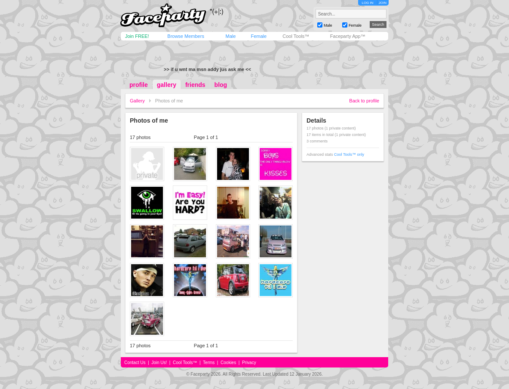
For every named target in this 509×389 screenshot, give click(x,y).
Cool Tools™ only (349, 154)
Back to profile (364, 100)
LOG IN (367, 3)
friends (195, 84)
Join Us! (159, 362)
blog (221, 84)
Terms (209, 362)
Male (230, 36)
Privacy (249, 362)
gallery (166, 84)
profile (138, 84)
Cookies (228, 362)
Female (259, 36)
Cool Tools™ (295, 36)
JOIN (382, 3)
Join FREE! (137, 36)
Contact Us (134, 362)
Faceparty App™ (347, 36)
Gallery (137, 100)
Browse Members (185, 36)
